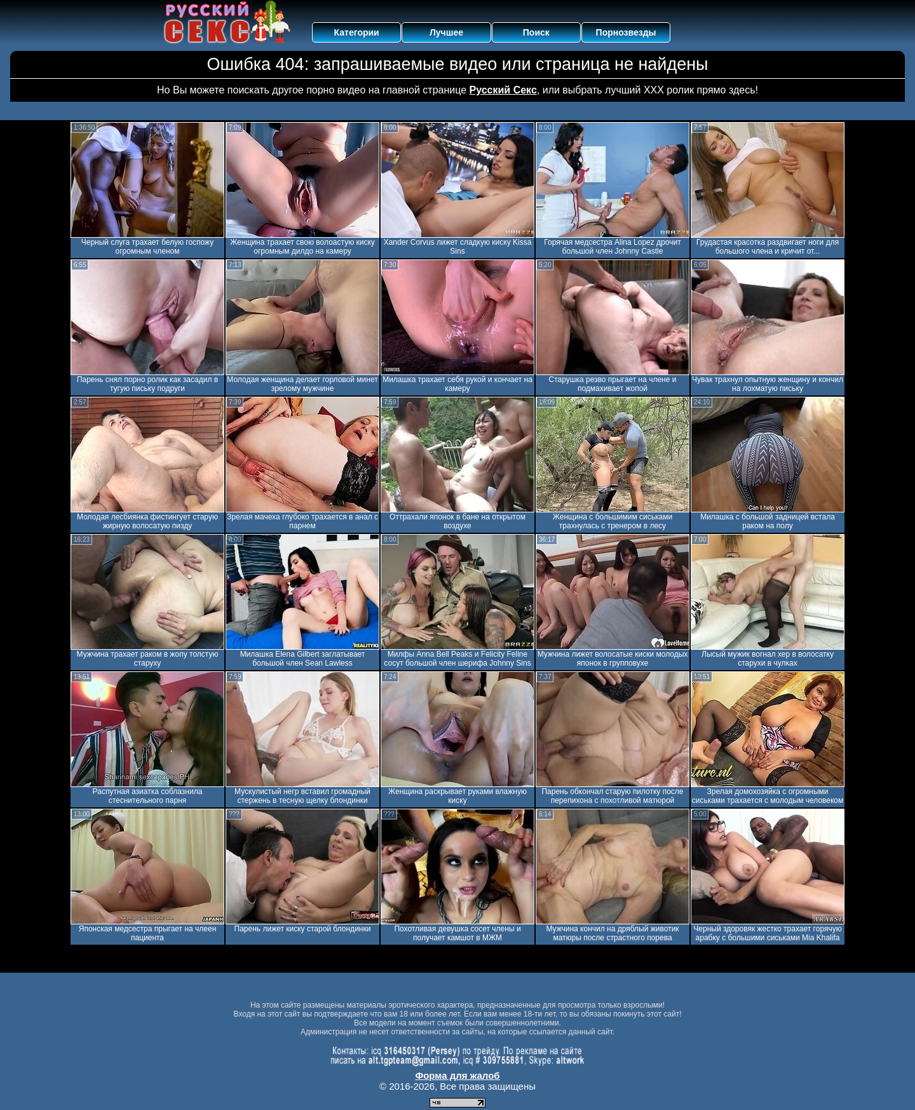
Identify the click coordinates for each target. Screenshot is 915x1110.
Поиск (536, 32)
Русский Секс (503, 90)
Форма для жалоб (457, 1075)
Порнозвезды (626, 32)
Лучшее (446, 32)
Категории (356, 32)
